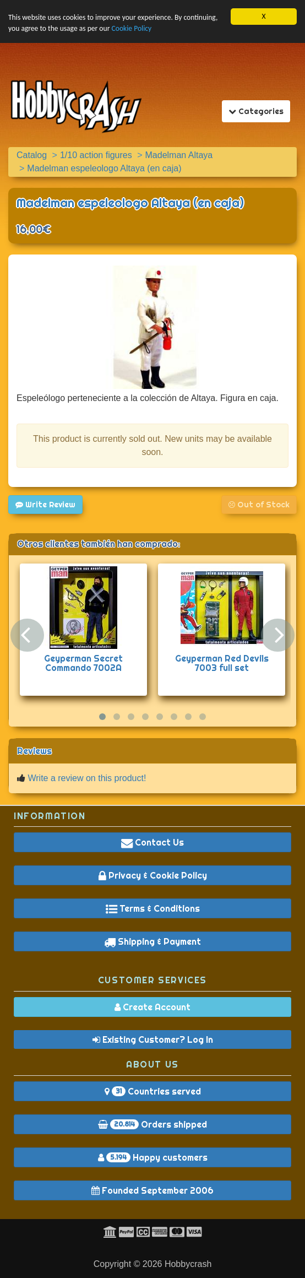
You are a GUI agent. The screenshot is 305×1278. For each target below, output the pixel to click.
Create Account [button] (152, 1006)
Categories (259, 110)
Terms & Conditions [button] (153, 908)
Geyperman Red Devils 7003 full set (222, 663)
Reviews (34, 750)
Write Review (45, 505)
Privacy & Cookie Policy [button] (153, 875)
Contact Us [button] (152, 842)
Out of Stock (259, 505)
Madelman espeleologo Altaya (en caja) (130, 202)
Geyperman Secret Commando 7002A (83, 663)
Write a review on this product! (87, 778)
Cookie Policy (131, 28)
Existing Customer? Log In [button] (152, 1039)
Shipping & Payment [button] (152, 941)
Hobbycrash (188, 1264)
